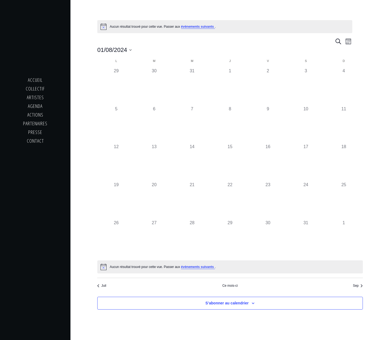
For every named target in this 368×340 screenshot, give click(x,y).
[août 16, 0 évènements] (268, 163)
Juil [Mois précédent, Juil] (101, 286)
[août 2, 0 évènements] (268, 87)
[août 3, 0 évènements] (306, 87)
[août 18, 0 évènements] (344, 163)
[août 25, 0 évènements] (344, 201)
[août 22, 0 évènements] (230, 201)
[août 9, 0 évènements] (268, 125)
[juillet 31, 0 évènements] (192, 87)
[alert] (224, 26)
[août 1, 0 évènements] (230, 87)
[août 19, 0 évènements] (116, 201)
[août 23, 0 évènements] (268, 201)
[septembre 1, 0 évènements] (344, 239)
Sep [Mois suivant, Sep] (358, 286)
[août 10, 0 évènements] (306, 125)
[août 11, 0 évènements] (344, 125)
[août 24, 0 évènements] (306, 201)
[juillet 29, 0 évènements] (116, 87)
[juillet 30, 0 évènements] (154, 87)
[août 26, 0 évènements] (116, 239)
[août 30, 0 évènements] (268, 239)
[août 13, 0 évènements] (154, 163)
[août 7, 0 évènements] (192, 125)
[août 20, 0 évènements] (154, 201)
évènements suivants (198, 27)
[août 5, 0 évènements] (116, 125)
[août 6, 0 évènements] (154, 125)
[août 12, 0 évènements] (116, 163)
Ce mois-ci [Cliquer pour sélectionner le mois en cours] (230, 286)
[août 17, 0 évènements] (306, 163)
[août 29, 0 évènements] (230, 239)
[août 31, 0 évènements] (306, 239)
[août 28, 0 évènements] (192, 239)
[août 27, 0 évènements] (154, 239)
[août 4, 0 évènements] (344, 87)
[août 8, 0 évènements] (230, 125)
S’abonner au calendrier (227, 303)
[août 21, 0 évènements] (192, 201)
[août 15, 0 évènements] (230, 163)
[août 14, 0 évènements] (192, 163)
